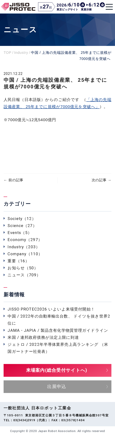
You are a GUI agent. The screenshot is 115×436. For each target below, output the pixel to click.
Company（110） (25, 253)
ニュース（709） (24, 275)
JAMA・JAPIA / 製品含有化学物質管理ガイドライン (58, 330)
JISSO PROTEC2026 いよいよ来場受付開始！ (51, 309)
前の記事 (13, 180)
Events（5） (20, 232)
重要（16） (18, 261)
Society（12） (22, 218)
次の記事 (101, 180)
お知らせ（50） (23, 268)
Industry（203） (24, 246)
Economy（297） (25, 239)
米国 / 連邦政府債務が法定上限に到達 (43, 337)
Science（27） (22, 225)
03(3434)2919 (24, 420)
